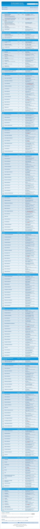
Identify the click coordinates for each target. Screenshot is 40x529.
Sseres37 (28, 253)
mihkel (28, 439)
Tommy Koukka (29, 120)
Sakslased (6, 490)
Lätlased (6, 501)
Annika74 (28, 361)
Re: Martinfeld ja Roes (28, 234)
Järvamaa (3, 128)
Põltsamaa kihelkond (8, 381)
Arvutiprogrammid (8, 41)
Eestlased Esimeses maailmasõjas (10, 70)
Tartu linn (6, 347)
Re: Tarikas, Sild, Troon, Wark (29, 312)
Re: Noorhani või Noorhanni (29, 446)
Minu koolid (26, 63)
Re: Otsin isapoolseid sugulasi (29, 315)
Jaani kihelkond (7, 239)
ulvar (28, 410)
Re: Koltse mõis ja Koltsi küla (29, 242)
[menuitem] (6, 7)
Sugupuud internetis (8, 44)
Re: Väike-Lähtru (27, 174)
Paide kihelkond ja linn (8, 143)
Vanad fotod (7, 26)
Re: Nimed (26, 420)
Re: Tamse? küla (27, 104)
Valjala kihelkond (7, 271)
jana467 (28, 355)
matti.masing (29, 23)
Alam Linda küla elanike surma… (29, 480)
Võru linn (6, 454)
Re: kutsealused (27, 449)
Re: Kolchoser (27, 190)
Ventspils (26, 501)
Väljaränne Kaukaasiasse (28, 148)
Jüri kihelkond (7, 88)
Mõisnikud (6, 54)
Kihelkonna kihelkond (8, 250)
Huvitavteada (29, 42)
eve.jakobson (29, 105)
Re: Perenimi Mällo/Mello (28, 352)
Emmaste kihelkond (8, 114)
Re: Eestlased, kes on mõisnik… (29, 54)
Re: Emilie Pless (27, 438)
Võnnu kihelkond (7, 352)
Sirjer (28, 81)
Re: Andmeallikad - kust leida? (29, 255)
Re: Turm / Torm (27, 433)
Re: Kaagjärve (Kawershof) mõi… (30, 430)
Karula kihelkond (7, 438)
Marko (28, 219)
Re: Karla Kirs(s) (27, 360)
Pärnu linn (6, 216)
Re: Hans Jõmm (27, 344)
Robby (28, 97)
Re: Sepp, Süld (27, 271)
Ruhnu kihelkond (7, 268)
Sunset (28, 130)
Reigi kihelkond (7, 122)
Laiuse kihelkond (7, 320)
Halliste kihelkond (7, 200)
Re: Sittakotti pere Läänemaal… (29, 166)
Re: (25, 386)
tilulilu (28, 345)
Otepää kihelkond (7, 328)
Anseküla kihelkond (8, 237)
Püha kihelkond (7, 266)
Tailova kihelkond (7, 294)
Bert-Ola (28, 269)
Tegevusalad (4, 50)
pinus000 (28, 198)
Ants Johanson (29, 387)
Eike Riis (28, 78)
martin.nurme (29, 159)
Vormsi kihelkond (7, 190)
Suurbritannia (7, 464)
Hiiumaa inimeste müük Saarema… (30, 125)
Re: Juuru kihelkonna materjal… (29, 83)
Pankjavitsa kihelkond (8, 289)
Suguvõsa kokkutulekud (9, 22)
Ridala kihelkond (7, 182)
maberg (28, 478)
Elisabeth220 (29, 444)
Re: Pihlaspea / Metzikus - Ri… (29, 399)
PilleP (28, 371)
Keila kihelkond (7, 91)
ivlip (27, 102)
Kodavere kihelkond (8, 315)
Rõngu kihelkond (7, 339)
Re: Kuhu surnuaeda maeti (29, 88)
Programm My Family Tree (29, 41)
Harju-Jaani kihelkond (8, 78)
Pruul (26, 323)
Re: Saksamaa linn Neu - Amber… (30, 475)
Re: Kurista (26, 381)
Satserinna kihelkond (8, 302)
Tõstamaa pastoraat (28, 224)
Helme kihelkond (7, 368)
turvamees (28, 310)
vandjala (28, 185)
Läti (5, 472)
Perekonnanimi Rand (28, 161)
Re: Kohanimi (27, 423)
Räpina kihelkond (7, 446)
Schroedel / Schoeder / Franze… (29, 454)
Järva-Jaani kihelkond (8, 135)
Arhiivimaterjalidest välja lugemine (10, 18)
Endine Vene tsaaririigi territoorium (8, 481)
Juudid (6, 498)
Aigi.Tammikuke (29, 350)
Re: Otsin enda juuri (28, 132)
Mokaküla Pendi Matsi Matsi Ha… (30, 117)
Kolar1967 (28, 509)
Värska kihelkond (7, 305)
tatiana (28, 366)
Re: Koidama (27, 169)
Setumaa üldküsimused (8, 276)
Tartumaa (3, 308)
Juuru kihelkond (7, 83)
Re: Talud (26, 135)
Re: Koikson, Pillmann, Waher (29, 208)
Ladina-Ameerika (7, 483)
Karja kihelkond (7, 247)
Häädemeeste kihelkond (9, 203)
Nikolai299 (28, 292)
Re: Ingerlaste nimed (28, 506)
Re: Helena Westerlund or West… (30, 179)
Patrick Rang (29, 115)
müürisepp (28, 123)
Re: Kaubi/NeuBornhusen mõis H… (30, 18)
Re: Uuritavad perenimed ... (29, 213)
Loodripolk (28, 413)
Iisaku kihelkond (7, 394)
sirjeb (28, 149)
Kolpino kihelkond (8, 281)
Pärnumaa (3, 196)
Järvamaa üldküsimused (9, 151)
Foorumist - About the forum (6, 32)
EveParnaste (29, 447)
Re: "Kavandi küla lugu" (28, 239)
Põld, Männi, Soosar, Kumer (29, 404)
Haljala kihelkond (7, 399)
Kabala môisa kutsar (28, 378)
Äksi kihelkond (7, 355)
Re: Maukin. (27, 396)
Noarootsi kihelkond (8, 179)
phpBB (17, 524)
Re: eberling (27, 467)
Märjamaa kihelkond (8, 177)
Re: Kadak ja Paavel (28, 320)
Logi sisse (3, 512)
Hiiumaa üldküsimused (8, 125)
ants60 (28, 279)
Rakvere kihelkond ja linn (9, 410)
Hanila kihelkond (7, 158)
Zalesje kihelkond (7, 297)
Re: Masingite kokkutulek (28, 22)
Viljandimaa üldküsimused (9, 365)
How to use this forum (8, 37)
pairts (28, 206)
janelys (28, 245)
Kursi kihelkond (7, 318)
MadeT (28, 376)
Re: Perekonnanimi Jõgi (28, 339)
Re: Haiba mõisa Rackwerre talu (29, 99)
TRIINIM (28, 261)
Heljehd (28, 47)
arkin (28, 397)
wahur (28, 337)
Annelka (28, 240)
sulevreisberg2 (29, 230)
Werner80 (28, 321)
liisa (27, 318)
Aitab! (28, 405)
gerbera (28, 342)
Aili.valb (28, 329)
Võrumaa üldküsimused (8, 430)
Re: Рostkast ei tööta (28, 34)
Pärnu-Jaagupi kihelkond (9, 211)
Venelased (6, 493)
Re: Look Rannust (27, 336)
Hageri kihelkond (7, 75)
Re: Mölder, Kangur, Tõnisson (29, 331)
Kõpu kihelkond (7, 373)
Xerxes (28, 58)
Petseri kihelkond (7, 292)
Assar (28, 167)
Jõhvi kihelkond (7, 396)
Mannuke (28, 465)
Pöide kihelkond (7, 263)
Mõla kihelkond (7, 284)
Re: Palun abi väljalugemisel (29, 29)
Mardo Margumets (30, 211)
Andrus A (28, 266)
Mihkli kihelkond (7, 208)
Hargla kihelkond (7, 433)
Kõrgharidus (7, 60)
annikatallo (28, 61)
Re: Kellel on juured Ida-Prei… (29, 490)
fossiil (28, 496)
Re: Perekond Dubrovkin (28, 498)
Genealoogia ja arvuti (5, 40)
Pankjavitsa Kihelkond (28, 289)
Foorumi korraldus (8, 34)
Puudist (28, 71)
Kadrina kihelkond (8, 402)
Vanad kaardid (7, 29)
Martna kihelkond (7, 174)
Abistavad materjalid (10, 21)
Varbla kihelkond (7, 185)
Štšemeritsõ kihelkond (8, 300)
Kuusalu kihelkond (8, 96)
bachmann (28, 203)
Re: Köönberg (27, 389)
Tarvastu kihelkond (8, 386)
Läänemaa (3, 154)
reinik (28, 177)
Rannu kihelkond (7, 336)
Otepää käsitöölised (28, 328)
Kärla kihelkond (7, 255)
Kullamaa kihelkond (8, 166)
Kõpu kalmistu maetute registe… (29, 373)
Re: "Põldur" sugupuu (28, 44)
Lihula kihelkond (7, 169)
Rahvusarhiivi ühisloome (5, 69)
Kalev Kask (28, 248)
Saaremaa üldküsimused (9, 234)
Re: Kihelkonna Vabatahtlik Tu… (29, 250)
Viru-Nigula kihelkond (8, 420)
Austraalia (6, 459)
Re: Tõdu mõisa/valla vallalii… (29, 441)
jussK (28, 110)
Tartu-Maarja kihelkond (8, 344)
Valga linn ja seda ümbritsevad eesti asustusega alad (10, 361)
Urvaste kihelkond (8, 449)
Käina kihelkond (7, 117)
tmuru (28, 462)
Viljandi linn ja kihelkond (9, 389)
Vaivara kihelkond (7, 415)
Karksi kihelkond (7, 205)
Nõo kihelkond (7, 326)
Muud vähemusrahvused (9, 509)
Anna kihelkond (7, 132)
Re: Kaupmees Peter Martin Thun (29, 347)
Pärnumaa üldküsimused (9, 229)
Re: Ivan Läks (27, 258)
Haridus (6, 63)
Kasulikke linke (7, 47)
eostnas (28, 470)
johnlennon (28, 418)
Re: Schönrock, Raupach (28, 75)
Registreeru (7, 512)
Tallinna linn (7, 107)
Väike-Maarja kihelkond (8, 423)
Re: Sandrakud (27, 140)
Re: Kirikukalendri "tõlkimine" (29, 14)
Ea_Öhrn (28, 455)
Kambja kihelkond (8, 312)
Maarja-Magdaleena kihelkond (9, 323)
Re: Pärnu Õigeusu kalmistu (29, 216)
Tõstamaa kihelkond (8, 224)
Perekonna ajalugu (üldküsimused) (8, 15)
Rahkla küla (26, 26)
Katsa (28, 133)
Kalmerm (28, 227)
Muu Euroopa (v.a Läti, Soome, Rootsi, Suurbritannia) (10, 475)
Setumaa (3, 274)
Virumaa (3, 392)
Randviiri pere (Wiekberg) (28, 415)
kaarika (28, 146)
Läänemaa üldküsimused (9, 193)
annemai (28, 156)
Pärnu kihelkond (7, 213)
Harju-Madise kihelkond (8, 80)
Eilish (28, 172)
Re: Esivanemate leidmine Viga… (29, 187)
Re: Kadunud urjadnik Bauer (29, 200)
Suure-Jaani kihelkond (8, 384)
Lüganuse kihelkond (8, 404)
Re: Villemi (26, 107)
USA (5, 467)
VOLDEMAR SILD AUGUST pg (29, 407)
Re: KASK (26, 247)
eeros (28, 214)
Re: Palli (26, 182)
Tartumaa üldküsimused (9, 310)
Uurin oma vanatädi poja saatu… (29, 459)
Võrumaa (3, 429)
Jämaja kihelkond (7, 242)
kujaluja (28, 313)
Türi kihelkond (7, 148)
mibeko (28, 193)
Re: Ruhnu (26, 268)
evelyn (28, 237)
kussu (28, 86)
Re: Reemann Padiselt (28, 80)
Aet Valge (26, 520)
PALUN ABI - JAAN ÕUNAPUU (29, 205)
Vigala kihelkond (7, 187)
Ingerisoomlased (7, 506)
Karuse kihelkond (7, 161)
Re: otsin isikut (27, 464)
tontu (28, 426)
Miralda (28, 66)
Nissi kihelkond (7, 99)
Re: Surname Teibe (28, 472)
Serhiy (28, 37)
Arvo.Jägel (28, 89)
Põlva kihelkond (7, 441)
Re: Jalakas (26, 96)
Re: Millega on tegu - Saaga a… (29, 122)
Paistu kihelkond (7, 376)
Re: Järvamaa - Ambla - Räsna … (29, 151)
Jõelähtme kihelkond (8, 86)
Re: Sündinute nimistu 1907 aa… (29, 114)
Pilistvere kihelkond (8, 378)
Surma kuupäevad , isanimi (29, 276)
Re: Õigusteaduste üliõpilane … (29, 60)
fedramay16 (29, 164)
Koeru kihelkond (7, 140)
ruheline (28, 52)
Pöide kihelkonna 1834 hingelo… (29, 263)
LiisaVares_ (29, 27)
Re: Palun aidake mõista (28, 70)
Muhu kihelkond (7, 258)
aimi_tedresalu (29, 431)
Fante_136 (28, 486)
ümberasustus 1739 (28, 91)
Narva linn (6, 407)
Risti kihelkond (7, 104)
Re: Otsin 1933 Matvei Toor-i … (29, 221)
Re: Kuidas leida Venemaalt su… (29, 493)
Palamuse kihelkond (8, 331)
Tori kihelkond (7, 221)
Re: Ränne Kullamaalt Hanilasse (29, 158)
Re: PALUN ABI (27, 365)
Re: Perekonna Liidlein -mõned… (29, 143)
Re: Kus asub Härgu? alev (28, 229)
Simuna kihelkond (8, 412)
